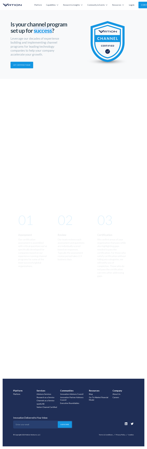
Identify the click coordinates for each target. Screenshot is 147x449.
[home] (16, 5)
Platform (38, 5)
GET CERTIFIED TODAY (22, 65)
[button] (52, 5)
